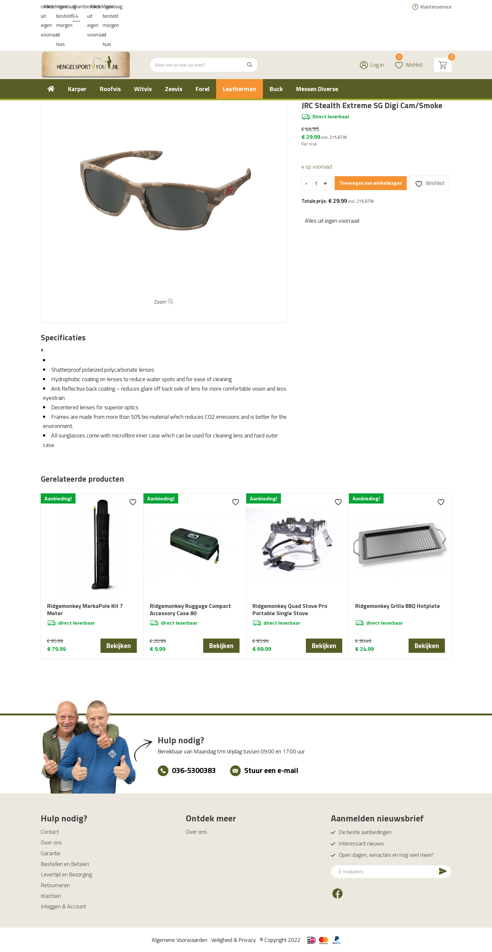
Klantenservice (436, 6)
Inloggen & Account (63, 906)
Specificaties (63, 338)
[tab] (63, 338)
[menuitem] (51, 51)
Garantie (50, 853)
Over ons (51, 842)
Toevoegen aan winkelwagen (371, 183)
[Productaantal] (316, 183)
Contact (50, 831)
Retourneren (55, 885)
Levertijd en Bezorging (66, 874)
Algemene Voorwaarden (179, 939)
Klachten (51, 895)
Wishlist (408, 24)
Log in (376, 27)
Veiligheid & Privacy (233, 939)
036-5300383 (194, 770)
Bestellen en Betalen (65, 863)
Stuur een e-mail (271, 770)
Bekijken (118, 645)
